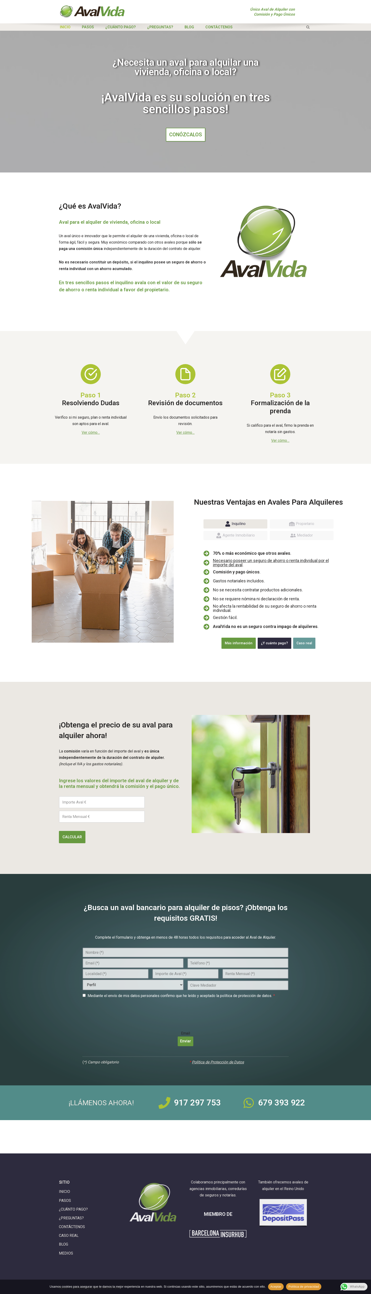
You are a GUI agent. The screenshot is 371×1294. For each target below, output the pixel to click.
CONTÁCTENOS (219, 27)
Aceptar (276, 1286)
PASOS (88, 27)
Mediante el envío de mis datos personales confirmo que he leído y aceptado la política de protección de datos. (181, 995)
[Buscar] (308, 27)
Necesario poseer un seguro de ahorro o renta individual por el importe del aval (271, 562)
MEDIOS (66, 1253)
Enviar (185, 1041)
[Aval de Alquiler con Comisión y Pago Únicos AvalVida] (92, 11)
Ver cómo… (185, 432)
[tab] (235, 524)
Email (185, 1033)
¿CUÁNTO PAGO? (120, 27)
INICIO (65, 27)
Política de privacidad (303, 1286)
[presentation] (119, 1011)
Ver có (87, 432)
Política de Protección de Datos (218, 1062)
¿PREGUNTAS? (160, 27)
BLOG (189, 27)
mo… (96, 432)
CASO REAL (69, 1235)
